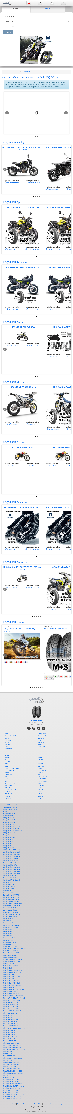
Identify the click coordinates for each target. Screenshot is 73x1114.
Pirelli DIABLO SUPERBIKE (12, 1084)
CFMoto (7, 762)
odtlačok (13, 1104)
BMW (40, 757)
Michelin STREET (9, 1039)
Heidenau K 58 (8, 921)
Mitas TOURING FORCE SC (12, 1071)
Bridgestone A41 (8, 818)
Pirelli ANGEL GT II (9, 1077)
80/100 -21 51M (53, 429)
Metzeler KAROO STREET (12, 972)
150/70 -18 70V (32, 309)
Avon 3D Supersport (10, 805)
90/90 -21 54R (12, 345)
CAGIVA (41, 759)
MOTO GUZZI (43, 781)
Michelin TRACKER (9, 1041)
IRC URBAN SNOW (9, 942)
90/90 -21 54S (52, 356)
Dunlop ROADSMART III (11, 895)
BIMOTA (7, 757)
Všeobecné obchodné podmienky (52, 1104)
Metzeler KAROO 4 (9, 968)
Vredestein (8, 749)
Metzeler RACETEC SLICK (12, 983)
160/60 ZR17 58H (32, 588)
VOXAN (40, 796)
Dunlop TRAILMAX (9, 908)
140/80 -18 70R (32, 345)
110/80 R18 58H (52, 189)
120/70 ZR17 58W (12, 183)
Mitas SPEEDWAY (9, 1056)
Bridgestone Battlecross (11, 828)
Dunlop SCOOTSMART (11, 901)
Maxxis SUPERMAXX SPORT (13, 959)
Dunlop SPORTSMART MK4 (12, 903)
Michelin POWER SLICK (11, 1026)
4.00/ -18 (32, 465)
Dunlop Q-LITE (8, 893)
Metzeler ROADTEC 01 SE (12, 985)
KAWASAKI (8, 774)
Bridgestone (42, 734)
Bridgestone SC (8, 843)
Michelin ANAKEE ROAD (11, 1000)
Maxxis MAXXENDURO (11, 953)
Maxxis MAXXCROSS (10, 951)
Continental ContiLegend (11, 856)
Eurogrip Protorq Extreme (11, 914)
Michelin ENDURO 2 (10, 1013)
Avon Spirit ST (8, 811)
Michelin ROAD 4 (9, 1030)
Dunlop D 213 (7, 882)
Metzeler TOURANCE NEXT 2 (13, 996)
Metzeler (41, 742)
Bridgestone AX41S (9, 824)
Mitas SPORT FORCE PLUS (12, 1058)
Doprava (19, 1104)
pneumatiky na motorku (11, 72)
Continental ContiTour (10, 865)
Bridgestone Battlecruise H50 (12, 831)
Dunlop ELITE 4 (8, 884)
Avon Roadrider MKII (10, 809)
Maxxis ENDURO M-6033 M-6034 (14, 949)
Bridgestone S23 (8, 841)
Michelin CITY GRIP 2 (10, 1009)
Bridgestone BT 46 (9, 833)
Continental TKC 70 (9, 876)
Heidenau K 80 (8, 936)
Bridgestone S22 (8, 839)
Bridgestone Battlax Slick (11, 826)
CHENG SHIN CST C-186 (11, 850)
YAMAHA (8, 798)
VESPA (7, 796)
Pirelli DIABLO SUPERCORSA (13, 1086)
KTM (39, 774)
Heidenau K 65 (8, 929)
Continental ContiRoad (10, 858)
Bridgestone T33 (8, 848)
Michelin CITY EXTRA (10, 1006)
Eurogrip (41, 738)
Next (66, 113)
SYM (39, 792)
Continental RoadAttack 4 (11, 869)
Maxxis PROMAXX (9, 955)
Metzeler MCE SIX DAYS (11, 976)
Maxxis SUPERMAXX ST (11, 961)
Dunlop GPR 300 (8, 888)
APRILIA (8, 755)
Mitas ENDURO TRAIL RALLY (13, 1047)
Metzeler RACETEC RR (11, 981)
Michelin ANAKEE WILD (11, 1004)
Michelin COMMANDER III (12, 1011)
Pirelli (6, 746)
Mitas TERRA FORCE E (11, 1060)
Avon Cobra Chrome (10, 807)
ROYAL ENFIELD (10, 790)
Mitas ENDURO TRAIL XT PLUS (14, 1049)
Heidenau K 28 (8, 918)
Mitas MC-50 (7, 1054)
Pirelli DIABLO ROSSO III (11, 1079)
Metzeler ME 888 (8, 979)
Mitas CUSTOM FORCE (11, 1043)
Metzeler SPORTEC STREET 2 (13, 994)
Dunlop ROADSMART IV (11, 897)
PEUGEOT (8, 787)
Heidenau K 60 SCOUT (11, 927)
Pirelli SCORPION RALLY (11, 1092)
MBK (6, 781)
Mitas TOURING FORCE (11, 1069)
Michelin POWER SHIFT (11, 1024)
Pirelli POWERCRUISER (11, 1088)
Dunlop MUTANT (8, 891)
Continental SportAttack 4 (11, 871)
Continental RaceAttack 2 (11, 867)
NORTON (41, 785)
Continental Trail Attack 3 (11, 880)
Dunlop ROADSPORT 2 (11, 899)
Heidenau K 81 (8, 940)
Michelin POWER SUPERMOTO (14, 1028)
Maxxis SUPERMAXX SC (11, 957)
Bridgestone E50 (8, 835)
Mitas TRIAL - (7, 1075)
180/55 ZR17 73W (32, 249)
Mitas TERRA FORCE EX (11, 1062)
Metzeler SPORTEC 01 (11, 991)
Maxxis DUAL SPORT (10, 946)
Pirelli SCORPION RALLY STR (13, 1094)
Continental (42, 736)
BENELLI (41, 755)
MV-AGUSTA (9, 785)
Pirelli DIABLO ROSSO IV (11, 1082)
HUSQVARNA (26, 72)
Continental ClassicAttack (11, 852)
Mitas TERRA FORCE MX (11, 1064)
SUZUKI (7, 792)
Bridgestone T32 (8, 846)
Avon (6, 734)
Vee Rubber (42, 746)
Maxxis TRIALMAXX (10, 964)
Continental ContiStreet (11, 863)
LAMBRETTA (42, 777)
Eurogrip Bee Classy (10, 910)
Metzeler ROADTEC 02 (11, 987)
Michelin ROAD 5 (9, 1032)
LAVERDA (8, 779)
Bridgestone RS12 (9, 837)
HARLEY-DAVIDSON (12, 768)
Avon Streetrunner (9, 813)
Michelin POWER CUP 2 (11, 1019)
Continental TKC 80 (9, 878)
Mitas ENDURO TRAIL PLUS (12, 1045)
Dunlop (7, 738)
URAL (40, 794)
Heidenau (8, 740)
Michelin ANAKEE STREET (12, 1002)
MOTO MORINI (10, 783)
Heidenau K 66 (8, 931)
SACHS (40, 790)
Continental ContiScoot (10, 861)
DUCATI (7, 766)
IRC (39, 740)
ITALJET (41, 772)
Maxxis (7, 742)
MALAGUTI (42, 779)
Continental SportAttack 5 (11, 873)
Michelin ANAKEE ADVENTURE (14, 998)
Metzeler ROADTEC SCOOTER (13, 989)
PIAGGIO (41, 787)
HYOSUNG (42, 770)
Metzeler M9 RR (8, 974)
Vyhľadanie (8, 32)
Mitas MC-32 (7, 1052)
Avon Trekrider (8, 815)
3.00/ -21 (12, 465)
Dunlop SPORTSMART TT (12, 906)
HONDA (41, 768)
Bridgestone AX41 (9, 822)
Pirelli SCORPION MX (10, 1090)
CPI (39, 762)
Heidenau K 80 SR (9, 938)
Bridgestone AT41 (9, 820)
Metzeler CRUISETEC (10, 966)
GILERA (41, 766)
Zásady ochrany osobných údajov (32, 1104)
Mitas (40, 744)
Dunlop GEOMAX (9, 886)
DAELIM (7, 764)
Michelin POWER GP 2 (11, 1021)
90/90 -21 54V (12, 309)
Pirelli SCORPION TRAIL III (12, 1099)
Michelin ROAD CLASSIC (11, 1037)
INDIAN (7, 772)
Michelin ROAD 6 (9, 1034)
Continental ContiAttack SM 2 (13, 854)
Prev (7, 113)
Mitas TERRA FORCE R (11, 1067)
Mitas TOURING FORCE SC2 (13, 1073)
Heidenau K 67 (8, 934)
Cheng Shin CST (10, 736)
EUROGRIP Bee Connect (11, 912)
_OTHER (41, 798)
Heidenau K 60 (8, 923)
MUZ (39, 783)
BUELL (7, 759)
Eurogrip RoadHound (10, 916)
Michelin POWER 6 (9, 1017)
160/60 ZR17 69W (32, 183)
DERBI (40, 764)
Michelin (7, 744)
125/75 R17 (53, 609)
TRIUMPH (8, 794)
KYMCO (7, 777)
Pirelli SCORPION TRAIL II (12, 1097)
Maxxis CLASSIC (9, 944)
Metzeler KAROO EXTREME (12, 970)
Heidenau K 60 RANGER (11, 925)
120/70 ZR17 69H (12, 588)
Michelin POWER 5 (9, 1015)
